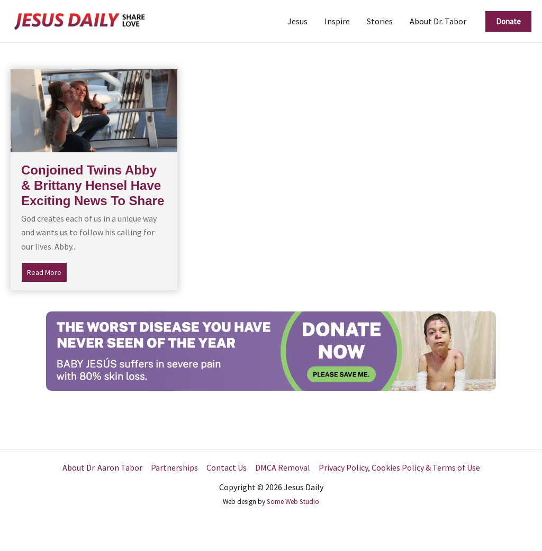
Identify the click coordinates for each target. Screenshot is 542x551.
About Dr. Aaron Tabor (102, 467)
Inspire (337, 21)
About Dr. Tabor (438, 21)
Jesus (297, 21)
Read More (47, 271)
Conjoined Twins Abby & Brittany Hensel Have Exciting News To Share (92, 185)
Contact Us (226, 467)
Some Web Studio (293, 501)
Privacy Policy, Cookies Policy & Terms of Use (399, 467)
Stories (380, 21)
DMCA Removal (282, 467)
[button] (508, 21)
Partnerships (174, 467)
